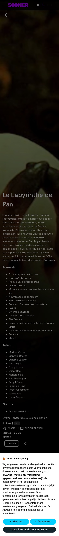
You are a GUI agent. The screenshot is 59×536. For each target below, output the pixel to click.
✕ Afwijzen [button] (16, 521)
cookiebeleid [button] (31, 481)
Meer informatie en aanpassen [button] (29, 529)
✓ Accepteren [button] (43, 521)
